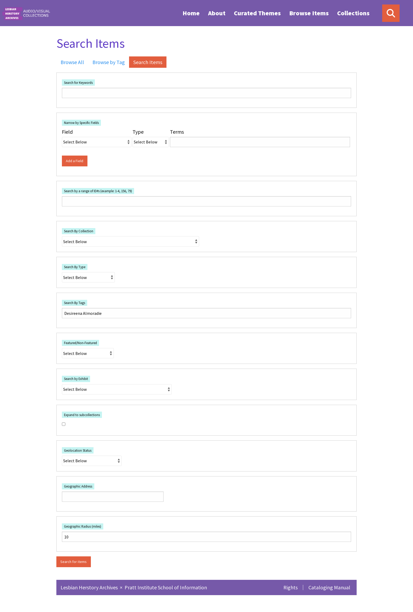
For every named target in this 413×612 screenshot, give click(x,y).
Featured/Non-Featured (80, 343)
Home (191, 13)
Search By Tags (74, 303)
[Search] (391, 13)
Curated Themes (257, 13)
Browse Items (309, 13)
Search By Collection (78, 231)
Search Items (147, 62)
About (216, 13)
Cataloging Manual (329, 587)
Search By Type (74, 267)
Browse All (72, 62)
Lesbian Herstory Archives (90, 587)
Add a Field (74, 160)
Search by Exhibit (76, 379)
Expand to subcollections (82, 415)
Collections (353, 13)
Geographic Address (78, 486)
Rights (290, 587)
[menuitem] (191, 13)
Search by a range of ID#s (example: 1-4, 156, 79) (98, 191)
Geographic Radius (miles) (82, 526)
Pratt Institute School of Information (166, 587)
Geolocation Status (77, 450)
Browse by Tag (108, 62)
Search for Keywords (78, 82)
